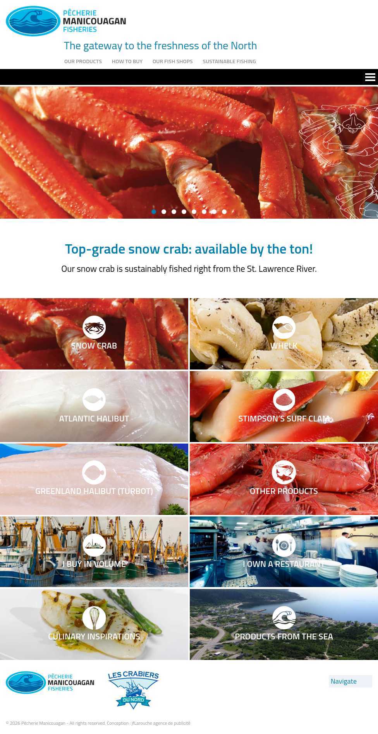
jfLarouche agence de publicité (161, 723)
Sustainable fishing (229, 61)
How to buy (127, 61)
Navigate (344, 681)
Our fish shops (172, 61)
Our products (83, 61)
